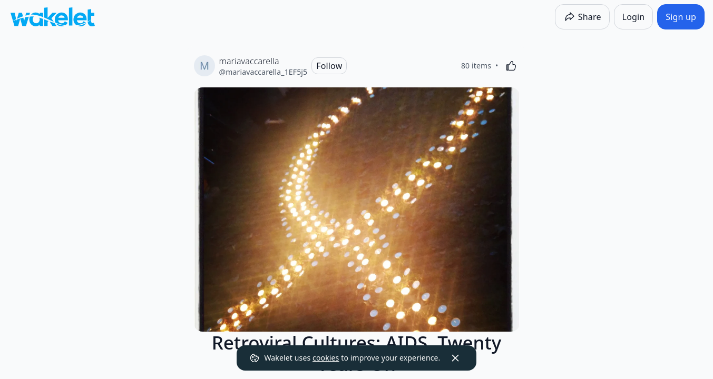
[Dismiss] (455, 358)
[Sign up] (681, 16)
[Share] (582, 16)
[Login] (633, 16)
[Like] (511, 65)
